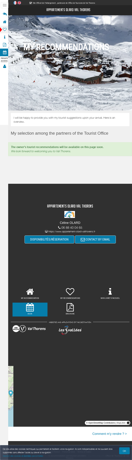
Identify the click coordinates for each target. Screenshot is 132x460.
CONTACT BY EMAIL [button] (96, 239)
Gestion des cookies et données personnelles (23, 456)
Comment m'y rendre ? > (109, 434)
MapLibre (121, 423)
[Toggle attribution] (128, 423)
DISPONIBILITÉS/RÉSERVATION (50, 239)
